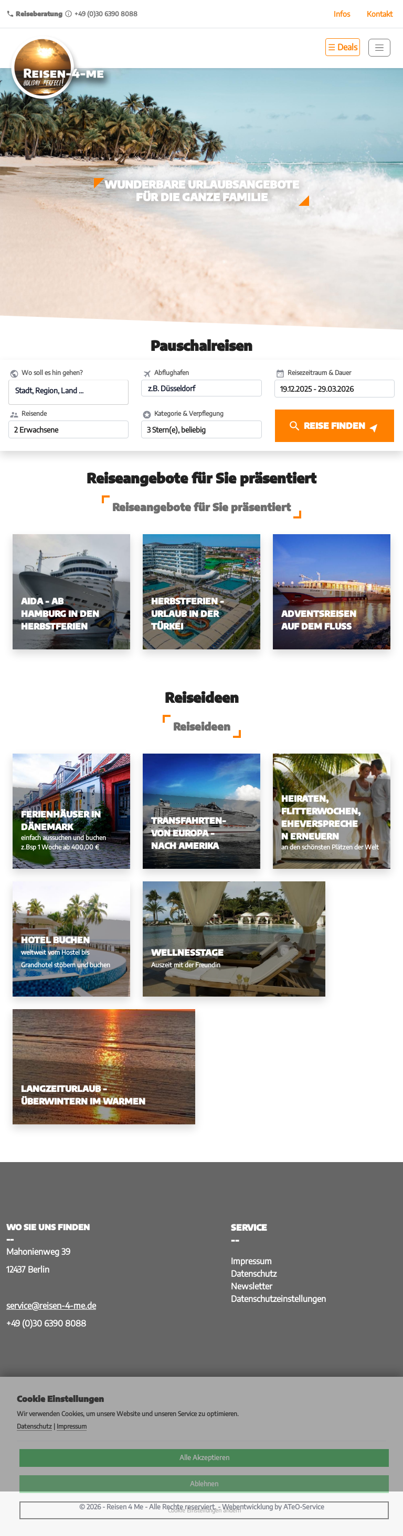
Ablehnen (204, 1483)
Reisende (34, 413)
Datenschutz (254, 1273)
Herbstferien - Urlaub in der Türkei (187, 614)
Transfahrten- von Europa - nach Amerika (188, 833)
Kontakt (380, 13)
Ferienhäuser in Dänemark (61, 820)
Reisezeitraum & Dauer (319, 373)
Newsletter (251, 1286)
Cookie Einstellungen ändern (204, 1510)
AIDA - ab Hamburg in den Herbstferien (60, 614)
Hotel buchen (55, 940)
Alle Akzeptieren (204, 1457)
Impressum (251, 1261)
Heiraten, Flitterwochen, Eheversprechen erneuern (320, 817)
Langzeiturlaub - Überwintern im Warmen (83, 1095)
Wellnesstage (187, 952)
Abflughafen (171, 373)
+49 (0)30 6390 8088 (46, 1323)
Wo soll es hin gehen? (52, 373)
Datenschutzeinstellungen (278, 1299)
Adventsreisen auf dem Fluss (318, 620)
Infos (342, 13)
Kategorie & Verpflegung (189, 413)
